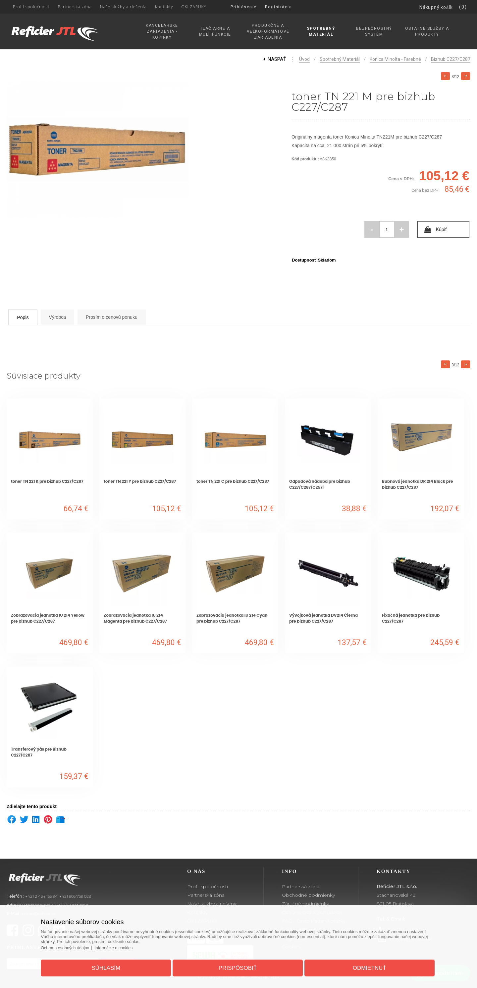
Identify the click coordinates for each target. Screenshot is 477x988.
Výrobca (70, 317)
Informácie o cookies (123, 945)
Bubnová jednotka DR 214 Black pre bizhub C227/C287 (417, 484)
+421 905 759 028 (75, 896)
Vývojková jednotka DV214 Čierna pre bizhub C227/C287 (323, 618)
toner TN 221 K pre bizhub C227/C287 (47, 481)
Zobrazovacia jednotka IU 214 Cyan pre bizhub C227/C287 (231, 618)
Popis (28, 317)
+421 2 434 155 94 (41, 896)
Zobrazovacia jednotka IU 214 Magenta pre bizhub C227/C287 (135, 618)
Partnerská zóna (206, 895)
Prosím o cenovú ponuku (133, 317)
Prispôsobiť (238, 966)
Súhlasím (110, 966)
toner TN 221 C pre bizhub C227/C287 (232, 481)
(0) (463, 7)
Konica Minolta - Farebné (395, 59)
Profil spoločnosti (207, 886)
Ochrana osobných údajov (73, 945)
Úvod (304, 59)
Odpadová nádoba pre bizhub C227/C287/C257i (319, 484)
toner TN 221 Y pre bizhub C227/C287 (140, 481)
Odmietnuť (365, 966)
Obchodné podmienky (308, 895)
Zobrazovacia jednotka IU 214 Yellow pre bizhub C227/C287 (47, 618)
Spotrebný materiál (340, 59)
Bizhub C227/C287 (450, 59)
